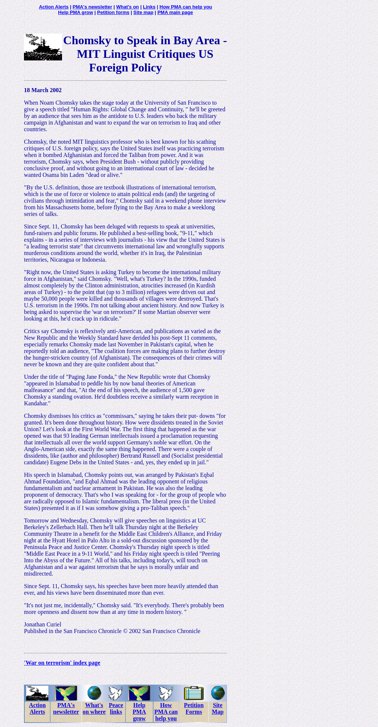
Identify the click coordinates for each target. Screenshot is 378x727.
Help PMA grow (75, 12)
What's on (127, 7)
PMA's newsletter (92, 7)
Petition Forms (193, 708)
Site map (143, 12)
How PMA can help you (185, 7)
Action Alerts (53, 7)
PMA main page (175, 12)
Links (149, 7)
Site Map (218, 708)
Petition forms (113, 12)
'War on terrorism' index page (62, 663)
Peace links (116, 708)
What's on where (94, 708)
